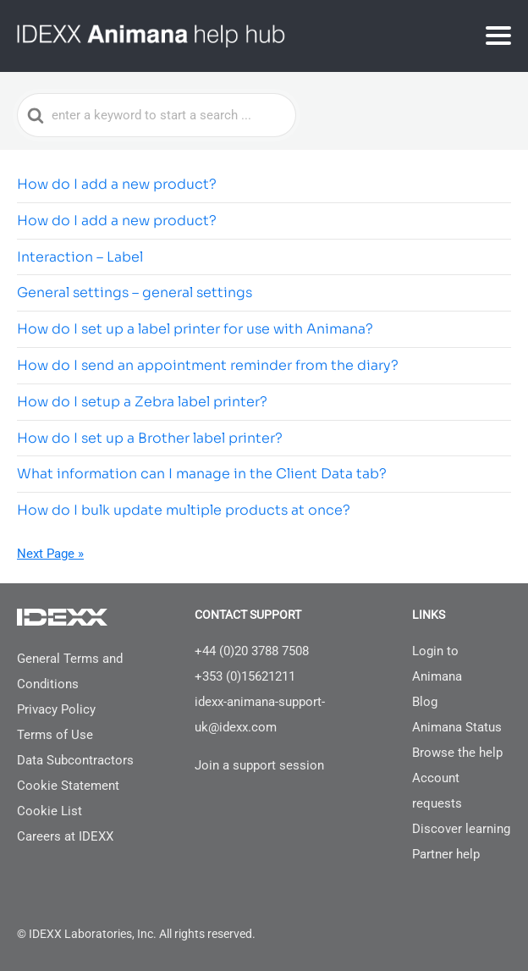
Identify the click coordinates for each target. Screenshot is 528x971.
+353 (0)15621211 (245, 676)
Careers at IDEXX (65, 836)
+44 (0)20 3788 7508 (252, 651)
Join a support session (259, 765)
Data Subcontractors (75, 760)
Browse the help (457, 752)
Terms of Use (55, 734)
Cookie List (49, 811)
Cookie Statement (68, 785)
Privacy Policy (56, 709)
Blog (424, 701)
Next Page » (50, 553)
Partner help (446, 854)
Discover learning (461, 828)
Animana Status (457, 727)
